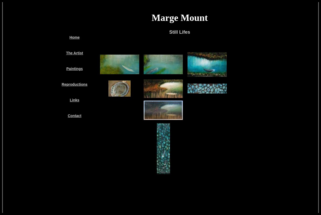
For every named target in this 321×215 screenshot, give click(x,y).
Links (74, 100)
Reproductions (74, 84)
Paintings (74, 69)
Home (74, 37)
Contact (74, 116)
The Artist (74, 53)
